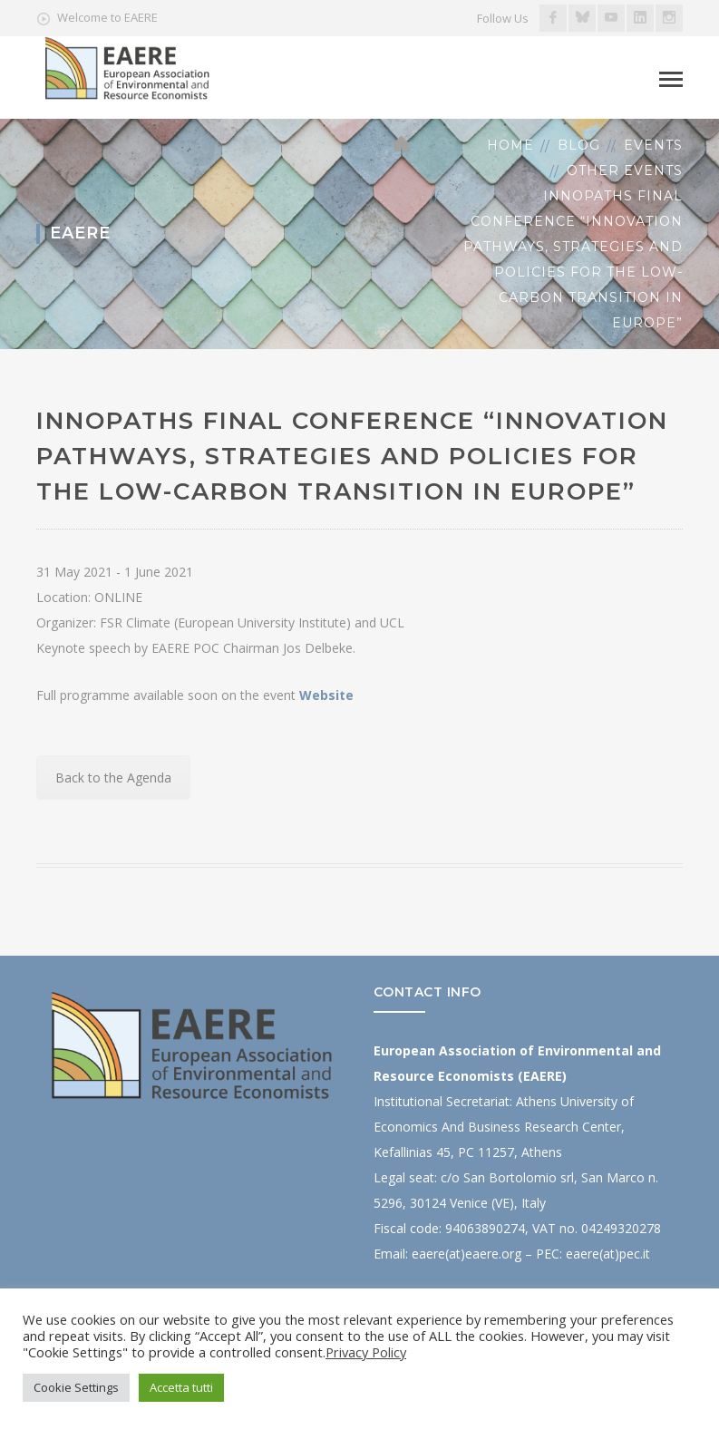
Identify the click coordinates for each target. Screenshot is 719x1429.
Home (510, 145)
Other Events (625, 170)
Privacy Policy (365, 1352)
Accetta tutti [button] (181, 1387)
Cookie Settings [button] (76, 1387)
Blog (579, 145)
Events (653, 145)
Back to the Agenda (113, 777)
